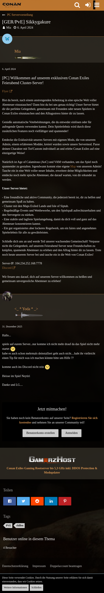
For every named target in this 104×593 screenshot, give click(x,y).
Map (73, 166)
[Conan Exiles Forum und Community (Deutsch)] (11, 4)
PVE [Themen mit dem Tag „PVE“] (8, 525)
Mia (8, 27)
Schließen (36, 587)
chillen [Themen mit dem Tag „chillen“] (19, 525)
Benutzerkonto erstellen (40, 433)
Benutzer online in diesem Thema (29, 539)
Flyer (5, 91)
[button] (77, 5)
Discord (6, 267)
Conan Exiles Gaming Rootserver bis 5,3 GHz (36, 468)
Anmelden (71, 433)
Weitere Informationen (15, 587)
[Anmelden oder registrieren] (88, 5)
